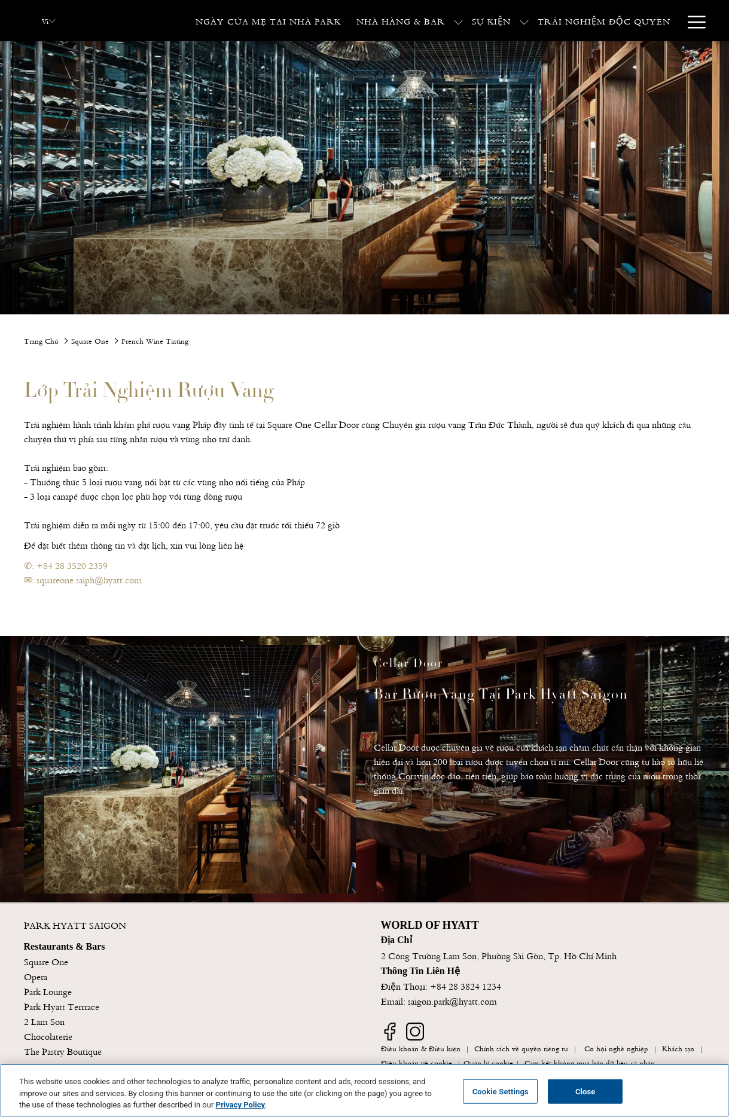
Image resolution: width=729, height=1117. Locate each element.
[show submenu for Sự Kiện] (524, 20)
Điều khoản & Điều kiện (420, 1047)
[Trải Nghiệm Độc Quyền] (604, 20)
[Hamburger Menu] (692, 20)
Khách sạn (678, 1047)
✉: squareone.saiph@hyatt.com (83, 579)
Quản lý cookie (488, 1062)
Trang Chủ (41, 340)
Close (585, 1091)
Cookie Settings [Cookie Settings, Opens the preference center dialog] (500, 1091)
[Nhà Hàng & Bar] (401, 20)
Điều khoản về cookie (416, 1062)
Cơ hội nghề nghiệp (616, 1047)
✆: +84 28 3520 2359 (66, 564)
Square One (90, 340)
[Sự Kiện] (491, 20)
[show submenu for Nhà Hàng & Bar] (458, 20)
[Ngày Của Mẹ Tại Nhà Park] (268, 20)
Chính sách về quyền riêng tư (521, 1047)
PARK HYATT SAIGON (75, 924)
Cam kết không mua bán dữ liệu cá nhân (589, 1062)
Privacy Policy (240, 1104)
